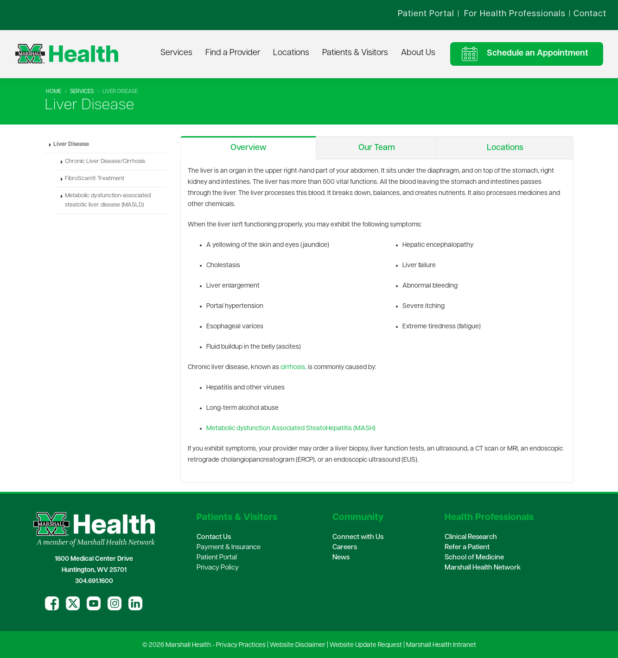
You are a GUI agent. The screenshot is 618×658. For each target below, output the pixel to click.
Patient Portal (217, 557)
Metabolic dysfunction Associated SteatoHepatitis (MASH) (291, 428)
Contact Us (214, 537)
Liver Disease (71, 144)
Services (176, 53)
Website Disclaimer (297, 645)
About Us (418, 53)
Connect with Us (357, 537)
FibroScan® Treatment (94, 179)
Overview (248, 148)
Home (53, 91)
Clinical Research (471, 537)
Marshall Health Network (483, 567)
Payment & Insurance (229, 547)
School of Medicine (474, 557)
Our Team (376, 148)
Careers (344, 547)
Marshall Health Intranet (441, 645)
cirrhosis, (293, 367)
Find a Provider (232, 53)
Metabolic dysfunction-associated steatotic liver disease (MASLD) (108, 200)
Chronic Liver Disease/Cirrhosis (105, 161)
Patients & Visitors (355, 53)
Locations (291, 53)
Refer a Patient (467, 547)
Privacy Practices (241, 645)
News (341, 557)
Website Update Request (366, 645)
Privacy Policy (218, 567)
